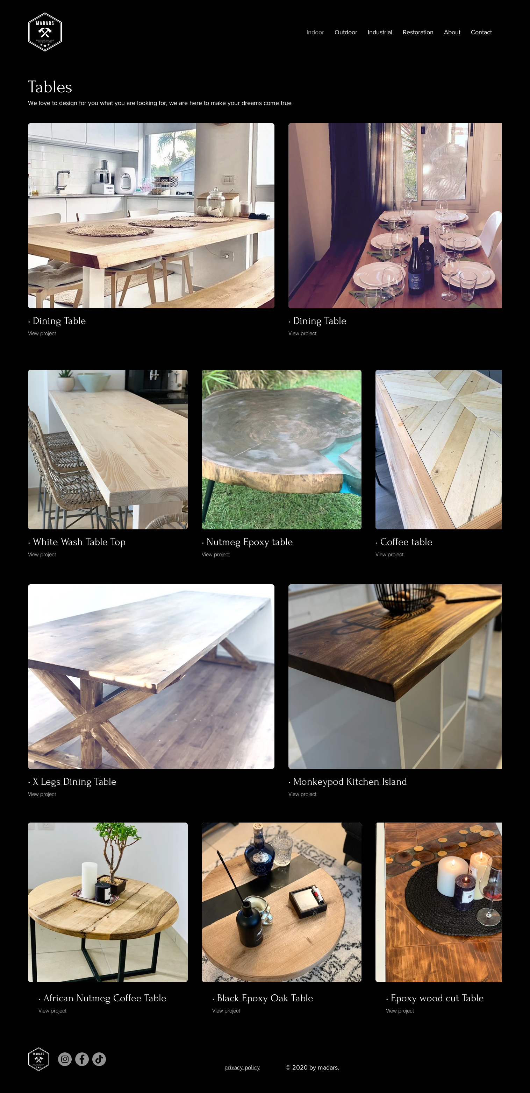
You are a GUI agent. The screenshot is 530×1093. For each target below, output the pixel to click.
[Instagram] (65, 1059)
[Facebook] (82, 1059)
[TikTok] (99, 1059)
